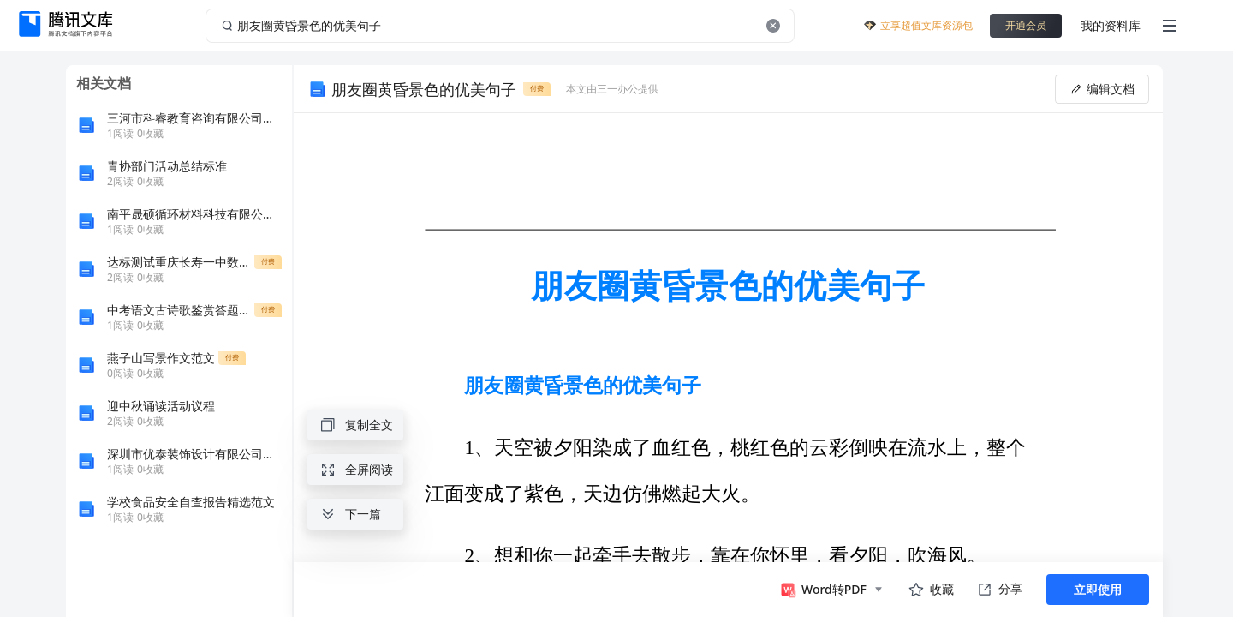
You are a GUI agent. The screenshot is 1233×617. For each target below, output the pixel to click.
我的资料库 (1111, 25)
